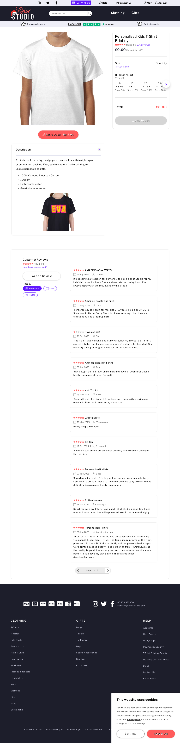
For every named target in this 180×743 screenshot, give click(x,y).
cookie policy (133, 719)
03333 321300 (125, 602)
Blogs (146, 666)
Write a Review (42, 276)
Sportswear (17, 659)
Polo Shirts (16, 640)
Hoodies (15, 633)
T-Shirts (15, 627)
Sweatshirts (17, 646)
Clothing (118, 13)
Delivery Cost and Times (156, 659)
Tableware (81, 640)
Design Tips (149, 640)
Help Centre (149, 634)
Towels (80, 633)
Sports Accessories (86, 652)
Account (161, 3)
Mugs (79, 627)
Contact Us (123, 3)
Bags (78, 646)
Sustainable (17, 709)
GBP (147, 3)
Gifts (135, 13)
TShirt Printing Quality (155, 653)
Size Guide (122, 67)
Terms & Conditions (32, 729)
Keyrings (80, 659)
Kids (13, 697)
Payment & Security (154, 647)
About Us (148, 628)
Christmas (81, 665)
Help (103, 3)
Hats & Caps (17, 652)
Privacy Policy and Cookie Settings (63, 729)
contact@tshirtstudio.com (131, 605)
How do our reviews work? (35, 267)
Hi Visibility (17, 678)
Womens (15, 690)
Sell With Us (81, 3)
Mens (13, 684)
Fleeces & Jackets (20, 671)
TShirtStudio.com (94, 729)
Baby (13, 703)
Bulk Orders (149, 678)
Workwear (16, 665)
